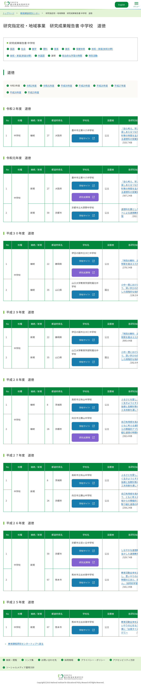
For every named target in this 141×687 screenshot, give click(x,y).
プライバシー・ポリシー (93, 659)
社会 (23, 48)
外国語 (41, 55)
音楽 (56, 48)
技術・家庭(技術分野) (102, 48)
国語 (12, 48)
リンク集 (29, 659)
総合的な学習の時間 (72, 55)
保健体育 (80, 48)
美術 (67, 48)
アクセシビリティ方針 (124, 659)
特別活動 (93, 55)
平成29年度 (84, 85)
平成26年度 (15, 92)
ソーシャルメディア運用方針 (20, 667)
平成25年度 (33, 92)
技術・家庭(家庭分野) (20, 55)
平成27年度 (120, 85)
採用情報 (68, 659)
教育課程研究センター (30, 13)
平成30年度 (66, 85)
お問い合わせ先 (49, 659)
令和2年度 (32, 85)
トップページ (8, 13)
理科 (45, 48)
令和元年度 (48, 85)
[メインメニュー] (136, 5)
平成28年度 (102, 85)
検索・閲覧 (11, 659)
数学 (34, 48)
